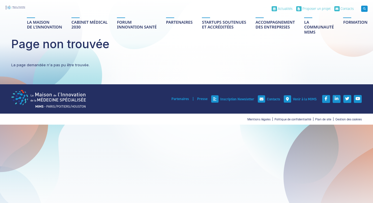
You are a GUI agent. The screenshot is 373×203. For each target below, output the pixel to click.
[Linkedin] (338, 99)
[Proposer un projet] (313, 9)
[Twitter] (348, 99)
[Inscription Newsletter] (234, 99)
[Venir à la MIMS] (302, 99)
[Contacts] (344, 9)
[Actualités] (282, 9)
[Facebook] (328, 99)
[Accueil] (15, 7)
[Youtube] (358, 99)
